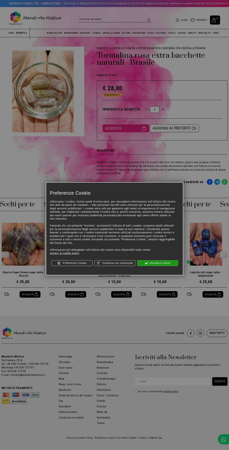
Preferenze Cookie (72, 263)
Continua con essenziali (115, 263)
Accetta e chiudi (157, 263)
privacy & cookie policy (64, 253)
